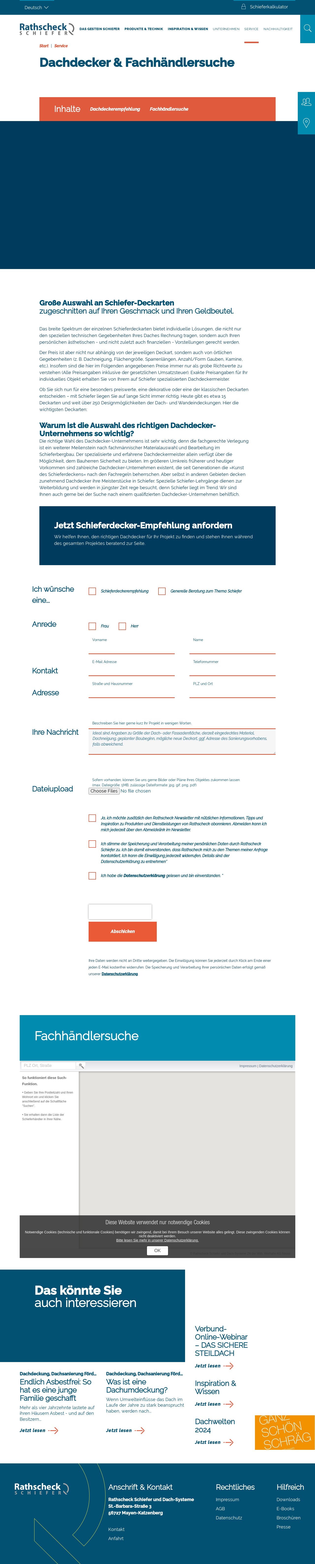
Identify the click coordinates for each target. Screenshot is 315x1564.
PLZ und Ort (203, 684)
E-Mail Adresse (104, 662)
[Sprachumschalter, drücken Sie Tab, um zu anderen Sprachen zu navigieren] (37, 7)
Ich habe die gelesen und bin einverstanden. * (162, 875)
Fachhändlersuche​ (169, 109)
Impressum (227, 1499)
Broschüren (289, 1517)
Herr (134, 626)
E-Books (285, 1508)
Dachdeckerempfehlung (115, 109)
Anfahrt (116, 1538)
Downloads (288, 1499)
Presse (284, 1526)
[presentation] (120, 911)
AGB (220, 1508)
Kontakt (116, 1529)
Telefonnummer (206, 662)
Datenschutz (229, 1517)
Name (198, 640)
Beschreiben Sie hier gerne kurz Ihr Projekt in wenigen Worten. (142, 723)
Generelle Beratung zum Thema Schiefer (206, 591)
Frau (105, 626)
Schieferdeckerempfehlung (124, 591)
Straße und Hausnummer (112, 684)
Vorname (99, 640)
